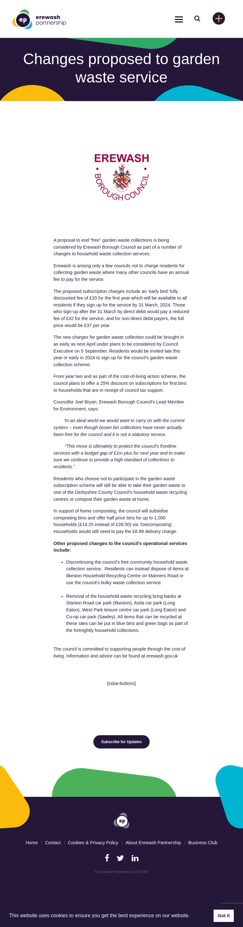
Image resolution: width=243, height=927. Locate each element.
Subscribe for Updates (121, 742)
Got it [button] (224, 915)
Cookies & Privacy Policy (93, 842)
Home (32, 842)
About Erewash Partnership (153, 842)
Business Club (202, 842)
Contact (53, 842)
